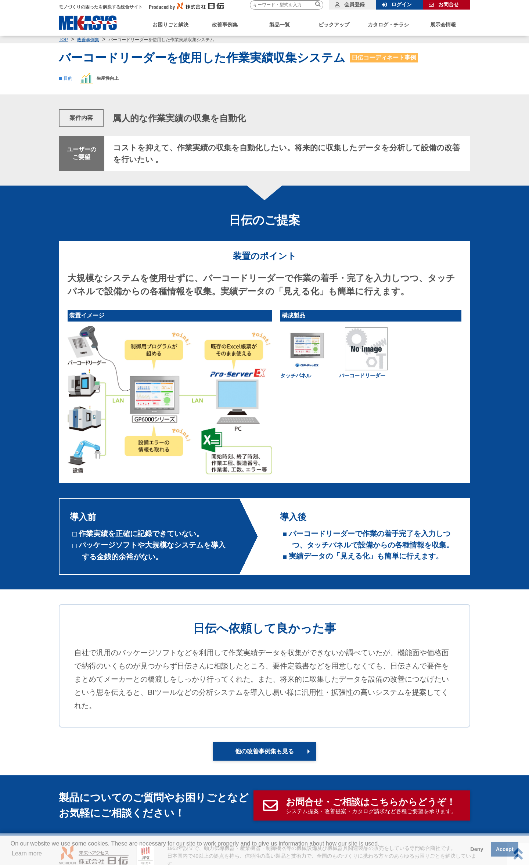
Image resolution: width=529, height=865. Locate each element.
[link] (366, 353)
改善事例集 (88, 39)
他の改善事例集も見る (264, 751)
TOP (63, 39)
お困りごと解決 (170, 25)
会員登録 (354, 4)
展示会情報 (443, 25)
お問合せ (448, 4)
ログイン (401, 4)
